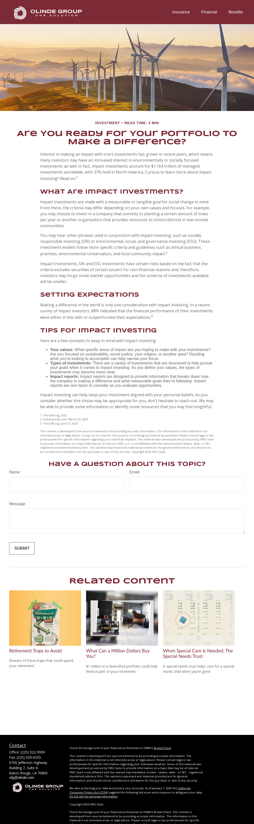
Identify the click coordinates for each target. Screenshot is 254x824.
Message (17, 504)
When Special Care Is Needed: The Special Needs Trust (198, 653)
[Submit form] (22, 548)
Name (14, 472)
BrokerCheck (162, 748)
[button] (181, 12)
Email (134, 472)
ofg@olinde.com (21, 778)
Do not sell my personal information (93, 796)
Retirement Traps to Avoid (35, 650)
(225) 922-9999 (33, 752)
